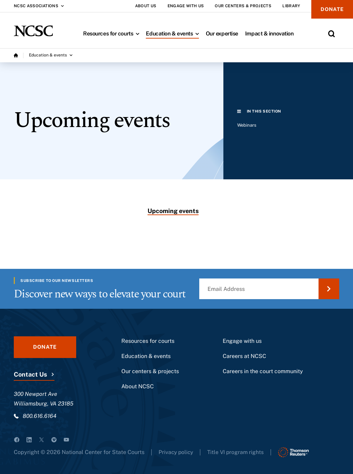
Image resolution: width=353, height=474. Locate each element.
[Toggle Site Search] (331, 33)
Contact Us (30, 374)
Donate (331, 9)
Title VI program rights (238, 452)
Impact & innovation (269, 33)
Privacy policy (177, 452)
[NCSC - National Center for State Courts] (33, 30)
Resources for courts (112, 33)
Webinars (246, 125)
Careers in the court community (263, 371)
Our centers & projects (150, 371)
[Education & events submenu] (50, 55)
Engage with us (242, 341)
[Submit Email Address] (329, 288)
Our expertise (222, 33)
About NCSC (137, 386)
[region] (288, 128)
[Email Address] (269, 288)
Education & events (174, 33)
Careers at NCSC (244, 356)
